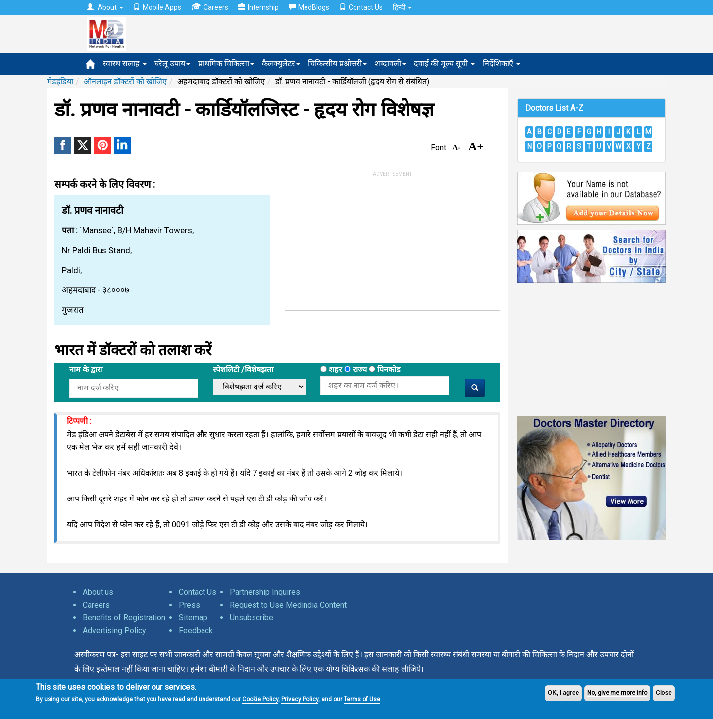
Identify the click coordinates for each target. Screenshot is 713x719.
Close (664, 692)
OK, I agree (563, 692)
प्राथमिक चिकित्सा (226, 63)
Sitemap (193, 617)
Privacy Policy (299, 699)
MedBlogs (309, 7)
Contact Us (361, 7)
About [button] (105, 7)
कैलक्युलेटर (281, 63)
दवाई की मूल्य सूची (444, 63)
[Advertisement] (359, 241)
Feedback (196, 630)
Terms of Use (362, 699)
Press (189, 604)
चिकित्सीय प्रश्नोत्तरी (337, 63)
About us (98, 592)
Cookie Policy (260, 699)
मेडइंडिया (60, 81)
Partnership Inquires (265, 592)
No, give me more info (617, 692)
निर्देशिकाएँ (501, 63)
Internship (258, 7)
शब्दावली (390, 63)
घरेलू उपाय (172, 63)
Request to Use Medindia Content (288, 604)
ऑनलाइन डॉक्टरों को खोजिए (125, 81)
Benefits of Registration (124, 617)
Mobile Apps (157, 7)
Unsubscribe (251, 617)
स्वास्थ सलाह (125, 63)
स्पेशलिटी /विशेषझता (243, 369)
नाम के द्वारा (85, 369)
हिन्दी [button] (402, 7)
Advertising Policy (114, 630)
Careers (209, 7)
